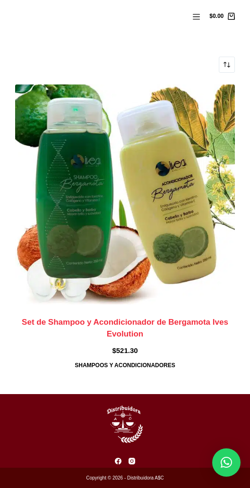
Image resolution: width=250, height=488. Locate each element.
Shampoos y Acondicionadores (125, 365)
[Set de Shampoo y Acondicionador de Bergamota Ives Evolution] (125, 194)
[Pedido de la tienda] (227, 65)
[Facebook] (118, 461)
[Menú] (196, 16)
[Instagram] (132, 461)
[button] (226, 462)
